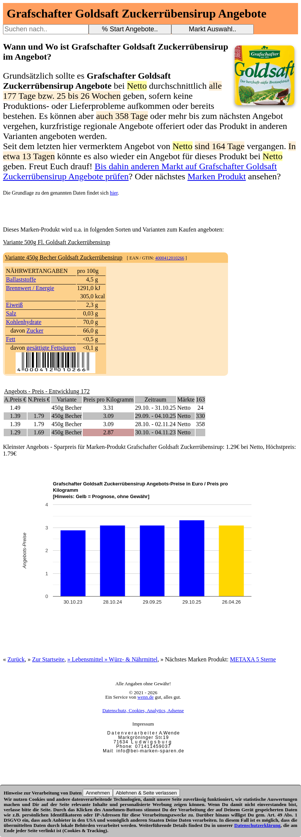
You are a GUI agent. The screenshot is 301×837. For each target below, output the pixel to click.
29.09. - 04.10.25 (155, 416)
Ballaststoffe (21, 279)
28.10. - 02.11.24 (155, 424)
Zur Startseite (48, 659)
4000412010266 (169, 258)
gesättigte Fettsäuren (51, 347)
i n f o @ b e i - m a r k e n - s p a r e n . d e (150, 750)
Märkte (185, 399)
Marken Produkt (216, 176)
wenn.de (145, 697)
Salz (11, 313)
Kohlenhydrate (23, 322)
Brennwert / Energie (30, 288)
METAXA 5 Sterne (253, 659)
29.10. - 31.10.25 (155, 408)
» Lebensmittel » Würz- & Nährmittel (112, 659)
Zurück (16, 659)
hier (114, 193)
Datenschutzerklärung (257, 825)
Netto (184, 408)
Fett (10, 339)
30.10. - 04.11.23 (155, 432)
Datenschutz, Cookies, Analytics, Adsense (143, 710)
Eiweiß (14, 305)
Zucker (34, 330)
